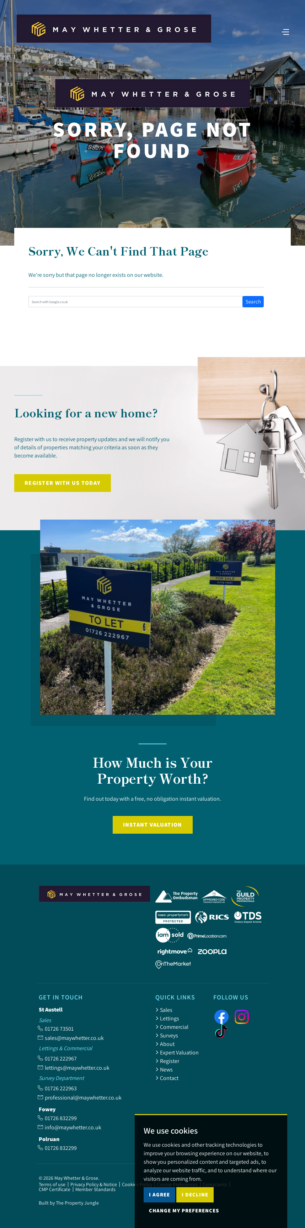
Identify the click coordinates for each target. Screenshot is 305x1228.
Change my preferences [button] (184, 1210)
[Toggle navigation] (285, 31)
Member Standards (95, 1189)
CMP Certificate (54, 1189)
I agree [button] (159, 1194)
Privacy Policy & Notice (93, 1184)
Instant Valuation (152, 824)
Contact (166, 1077)
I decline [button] (195, 1194)
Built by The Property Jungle (69, 1203)
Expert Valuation (177, 1052)
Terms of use (52, 1184)
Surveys (166, 1035)
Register (167, 1060)
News (164, 1069)
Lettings (167, 1018)
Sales (163, 1009)
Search (253, 301)
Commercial (171, 1026)
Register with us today (63, 483)
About (165, 1043)
